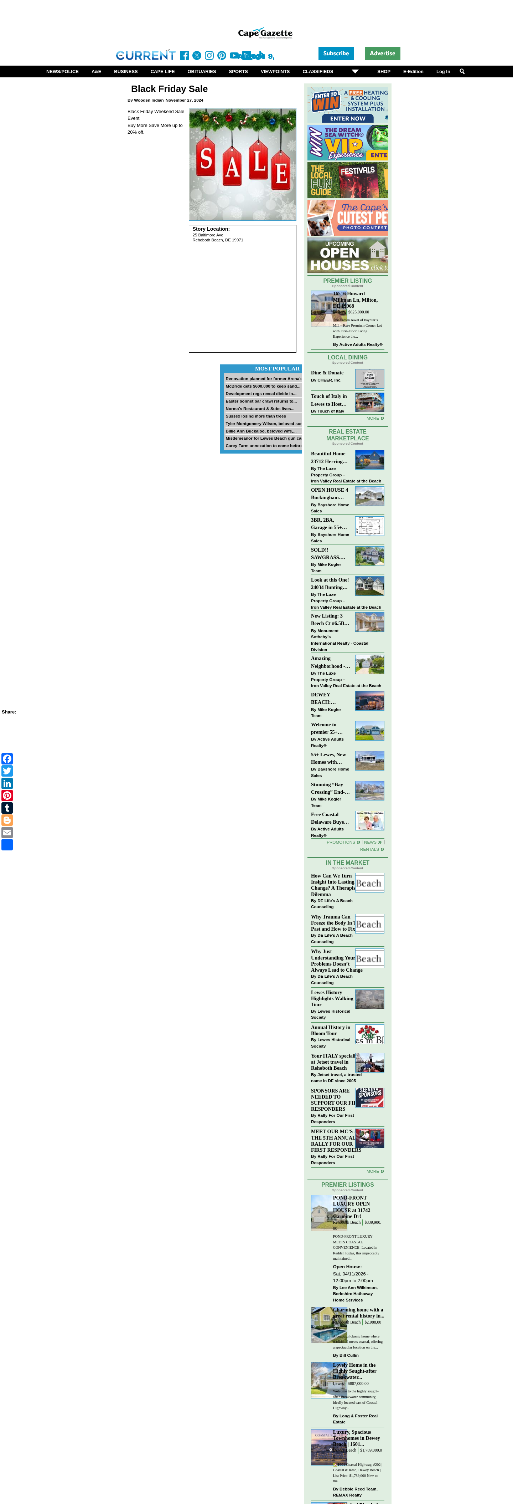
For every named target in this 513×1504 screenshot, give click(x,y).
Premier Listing (347, 281)
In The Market (347, 863)
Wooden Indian (149, 100)
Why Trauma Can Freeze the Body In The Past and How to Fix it (336, 923)
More (373, 418)
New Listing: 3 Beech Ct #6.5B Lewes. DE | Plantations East (329, 620)
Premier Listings (347, 1185)
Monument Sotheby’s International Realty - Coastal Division (339, 640)
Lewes (338, 1383)
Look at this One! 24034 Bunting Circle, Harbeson (330, 584)
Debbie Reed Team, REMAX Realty (355, 1492)
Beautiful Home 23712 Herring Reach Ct (328, 458)
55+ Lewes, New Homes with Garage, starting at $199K (329, 759)
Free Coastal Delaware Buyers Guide (329, 819)
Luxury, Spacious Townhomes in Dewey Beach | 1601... (356, 1438)
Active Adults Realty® (361, 344)
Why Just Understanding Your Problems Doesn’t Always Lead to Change (337, 960)
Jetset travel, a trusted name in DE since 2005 (336, 1077)
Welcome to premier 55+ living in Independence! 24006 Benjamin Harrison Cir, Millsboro (328, 729)
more (373, 1171)
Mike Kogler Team (326, 567)
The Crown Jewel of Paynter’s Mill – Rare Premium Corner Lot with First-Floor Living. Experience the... (357, 328)
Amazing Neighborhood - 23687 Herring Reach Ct (328, 662)
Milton (338, 312)
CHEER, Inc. (329, 380)
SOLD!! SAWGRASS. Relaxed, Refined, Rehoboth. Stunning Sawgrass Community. (330, 554)
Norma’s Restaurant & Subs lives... (260, 408)
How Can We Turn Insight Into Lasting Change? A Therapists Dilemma (335, 885)
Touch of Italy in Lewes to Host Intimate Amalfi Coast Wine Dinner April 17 (329, 400)
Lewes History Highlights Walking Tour (332, 998)
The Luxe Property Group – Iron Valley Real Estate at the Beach (346, 474)
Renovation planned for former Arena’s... (266, 378)
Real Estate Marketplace (347, 435)
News (370, 842)
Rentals (369, 849)
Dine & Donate (327, 372)
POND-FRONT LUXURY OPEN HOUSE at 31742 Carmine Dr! (351, 1207)
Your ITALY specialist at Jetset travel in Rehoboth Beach (335, 1062)
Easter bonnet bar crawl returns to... (261, 401)
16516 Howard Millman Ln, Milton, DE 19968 (355, 299)
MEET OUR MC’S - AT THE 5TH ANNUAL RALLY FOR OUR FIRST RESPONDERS (337, 1140)
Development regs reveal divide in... (261, 393)
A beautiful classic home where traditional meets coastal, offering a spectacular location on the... (358, 1341)
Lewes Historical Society (330, 1014)
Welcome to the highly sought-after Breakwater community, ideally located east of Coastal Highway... (356, 1399)
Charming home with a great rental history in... (358, 1313)
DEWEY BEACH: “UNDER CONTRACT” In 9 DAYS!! (330, 699)
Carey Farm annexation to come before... (266, 445)
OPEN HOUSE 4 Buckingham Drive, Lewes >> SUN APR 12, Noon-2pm (329, 494)
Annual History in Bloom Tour (330, 1030)
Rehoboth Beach (347, 1222)
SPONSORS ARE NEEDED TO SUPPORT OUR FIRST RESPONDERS (337, 1100)
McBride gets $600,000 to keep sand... (263, 386)
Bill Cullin (349, 1355)
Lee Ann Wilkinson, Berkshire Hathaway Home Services (355, 1293)
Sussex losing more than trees (256, 416)
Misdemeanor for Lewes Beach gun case (266, 438)
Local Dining (348, 357)
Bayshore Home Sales (330, 507)
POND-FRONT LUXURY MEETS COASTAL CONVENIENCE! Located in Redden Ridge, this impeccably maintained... (356, 1247)
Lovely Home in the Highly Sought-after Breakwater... (355, 1371)
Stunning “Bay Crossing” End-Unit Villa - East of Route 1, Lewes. (328, 789)
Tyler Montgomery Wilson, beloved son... (266, 423)
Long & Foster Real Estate (355, 1418)
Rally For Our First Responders (332, 1118)
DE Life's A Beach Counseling (332, 903)
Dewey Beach (344, 1450)
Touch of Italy (330, 411)
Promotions (341, 842)
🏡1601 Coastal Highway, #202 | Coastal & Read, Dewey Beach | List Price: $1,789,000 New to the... (357, 1473)
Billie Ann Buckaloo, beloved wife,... (261, 431)
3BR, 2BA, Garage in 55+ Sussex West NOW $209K (326, 524)
